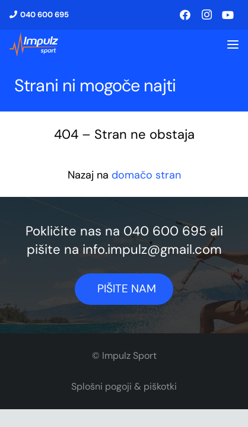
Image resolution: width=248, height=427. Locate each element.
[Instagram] (206, 15)
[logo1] (33, 44)
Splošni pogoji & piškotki (124, 386)
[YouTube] (228, 15)
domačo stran (146, 175)
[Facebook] (185, 15)
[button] (233, 44)
